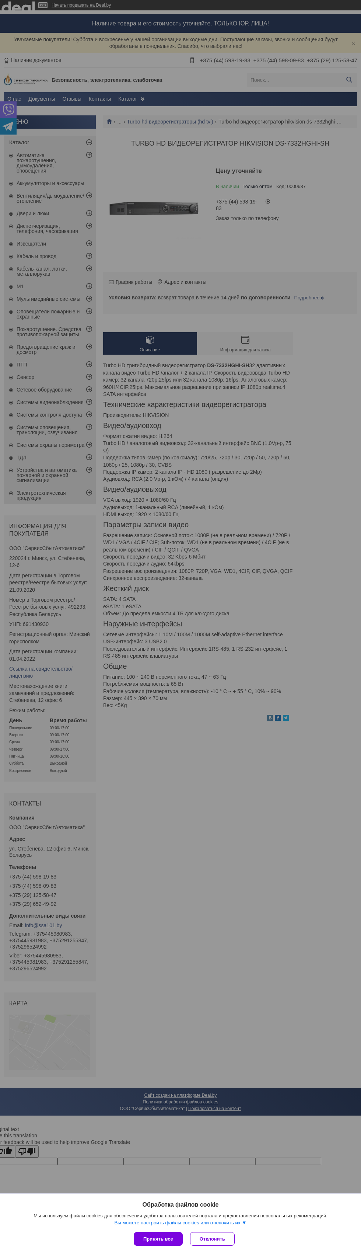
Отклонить (212, 1239)
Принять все (158, 1239)
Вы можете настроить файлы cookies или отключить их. (178, 1222)
